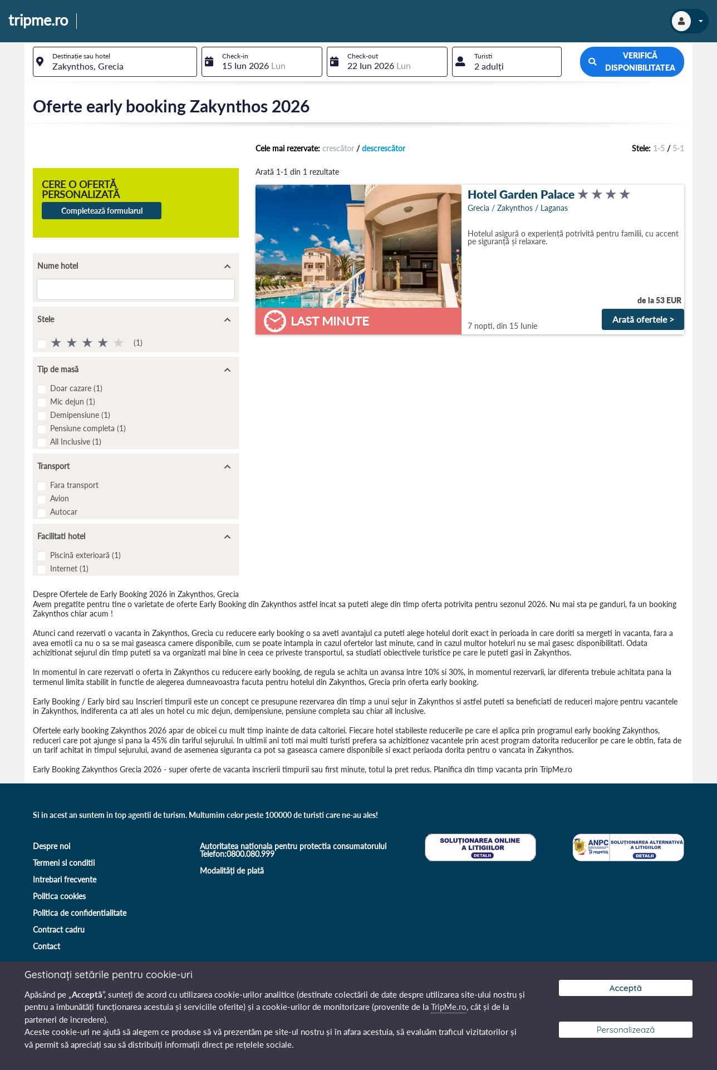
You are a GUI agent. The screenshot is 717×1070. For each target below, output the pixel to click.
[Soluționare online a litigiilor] (479, 846)
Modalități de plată (232, 870)
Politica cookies (59, 896)
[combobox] (115, 62)
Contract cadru (59, 929)
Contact (46, 946)
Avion (59, 498)
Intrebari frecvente (64, 879)
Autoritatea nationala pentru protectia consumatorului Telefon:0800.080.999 (293, 850)
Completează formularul (102, 210)
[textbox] (115, 61)
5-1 (678, 148)
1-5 (659, 148)
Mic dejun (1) (72, 401)
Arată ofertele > (643, 319)
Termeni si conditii (64, 862)
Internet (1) (69, 568)
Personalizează (626, 1029)
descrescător (383, 148)
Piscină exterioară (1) (85, 555)
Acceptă (626, 988)
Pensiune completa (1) (88, 428)
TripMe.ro (448, 1007)
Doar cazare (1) (76, 388)
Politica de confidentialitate (79, 913)
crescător (338, 148)
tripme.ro (38, 20)
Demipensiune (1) (80, 415)
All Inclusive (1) (75, 441)
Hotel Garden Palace (521, 194)
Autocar (63, 511)
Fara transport (74, 485)
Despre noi (51, 846)
